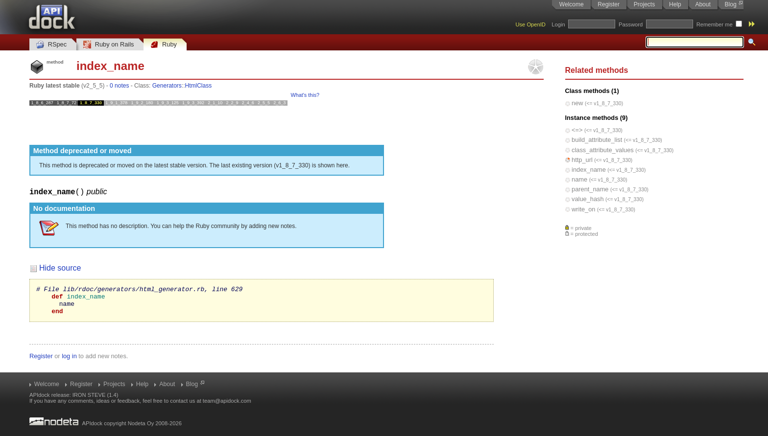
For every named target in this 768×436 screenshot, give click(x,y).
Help (675, 4)
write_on (583, 209)
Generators (167, 85)
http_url (582, 159)
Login (558, 24)
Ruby (163, 45)
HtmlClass (198, 85)
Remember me (714, 24)
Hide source (60, 268)
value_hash (587, 199)
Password (631, 24)
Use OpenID (530, 24)
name (579, 179)
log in (69, 362)
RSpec (51, 45)
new (577, 103)
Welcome (571, 4)
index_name (589, 169)
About (702, 4)
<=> (577, 130)
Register (609, 4)
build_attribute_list (597, 139)
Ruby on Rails (108, 45)
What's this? (305, 95)
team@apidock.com (227, 401)
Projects (644, 4)
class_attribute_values (603, 150)
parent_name (590, 189)
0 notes (119, 85)
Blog (731, 4)
